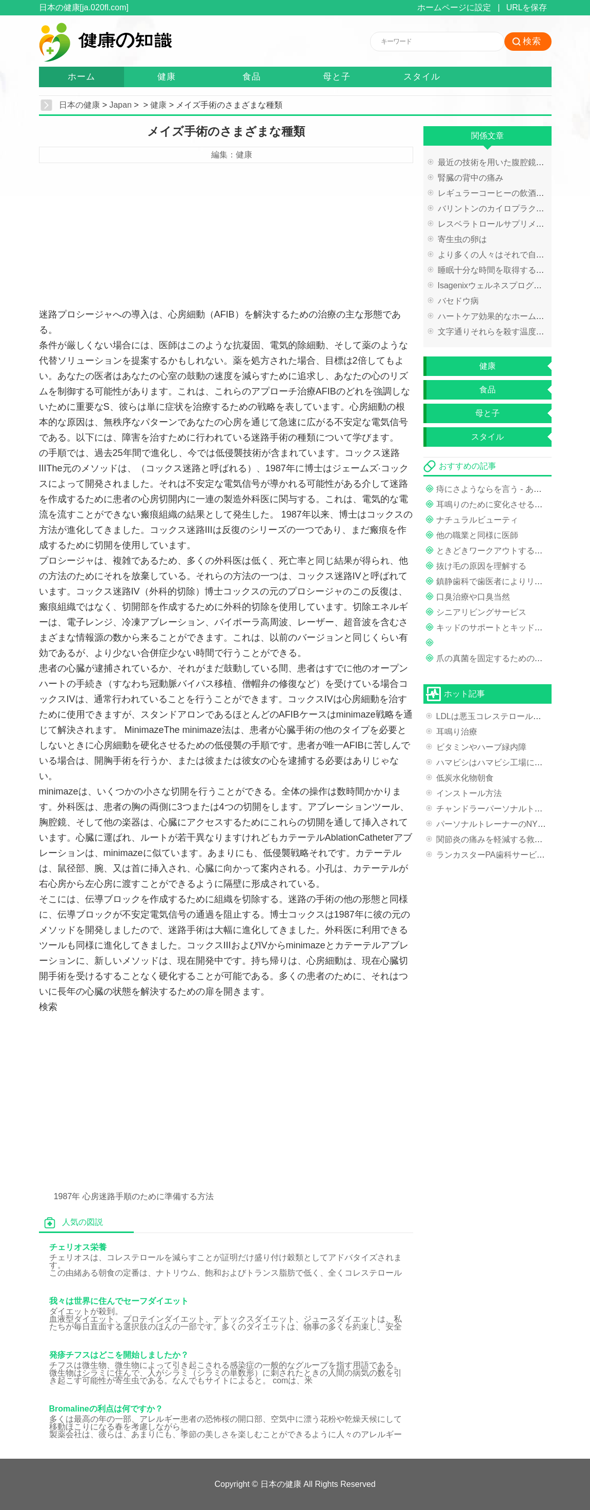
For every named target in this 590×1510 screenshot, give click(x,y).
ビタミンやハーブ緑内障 (481, 747)
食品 (251, 77)
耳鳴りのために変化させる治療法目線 (506, 504)
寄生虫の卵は (462, 239)
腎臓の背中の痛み (470, 177)
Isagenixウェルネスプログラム (494, 285)
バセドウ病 (458, 300)
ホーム (81, 77)
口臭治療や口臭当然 (473, 596)
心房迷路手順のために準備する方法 (148, 1196)
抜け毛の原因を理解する (481, 566)
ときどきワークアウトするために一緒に (510, 550)
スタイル (421, 77)
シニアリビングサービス (481, 612)
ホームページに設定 (454, 7)
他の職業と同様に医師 (477, 535)
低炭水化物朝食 (465, 777)
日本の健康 (79, 105)
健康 (166, 77)
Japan (120, 105)
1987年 (67, 1196)
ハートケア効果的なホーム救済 (495, 316)
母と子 (337, 77)
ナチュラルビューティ (477, 519)
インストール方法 (469, 793)
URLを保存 (526, 7)
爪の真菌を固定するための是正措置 (501, 658)
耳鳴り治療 (456, 731)
